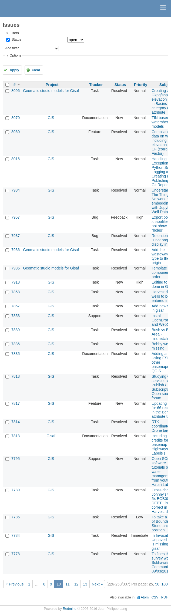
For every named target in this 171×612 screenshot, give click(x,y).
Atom (145, 597)
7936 (15, 250)
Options (15, 55)
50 (157, 584)
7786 (15, 517)
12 (76, 584)
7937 (15, 235)
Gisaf (50, 436)
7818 (15, 376)
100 (165, 584)
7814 (15, 422)
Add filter (12, 48)
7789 (15, 490)
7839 (15, 330)
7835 (15, 353)
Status (16, 39)
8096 (15, 90)
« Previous (15, 584)
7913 (15, 282)
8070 (15, 118)
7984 (15, 190)
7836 (15, 344)
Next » (97, 584)
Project (52, 85)
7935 (15, 268)
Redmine (69, 609)
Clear (36, 70)
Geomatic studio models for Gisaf (51, 90)
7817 (15, 403)
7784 (15, 535)
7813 (15, 436)
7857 (15, 306)
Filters (14, 33)
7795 (15, 458)
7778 (15, 554)
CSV (155, 597)
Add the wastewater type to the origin (161, 256)
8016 (15, 159)
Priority (140, 85)
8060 (15, 132)
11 (67, 584)
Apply (14, 70)
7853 (15, 316)
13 (85, 584)
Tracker (96, 85)
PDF (164, 597)
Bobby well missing (161, 346)
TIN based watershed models (160, 122)
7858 (15, 292)
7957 (15, 217)
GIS (51, 118)
